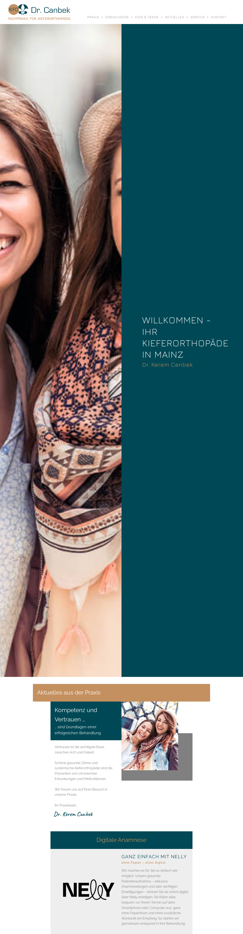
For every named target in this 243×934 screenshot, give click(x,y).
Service (197, 17)
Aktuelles (174, 17)
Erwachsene (117, 17)
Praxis (93, 17)
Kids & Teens (147, 17)
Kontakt (218, 17)
